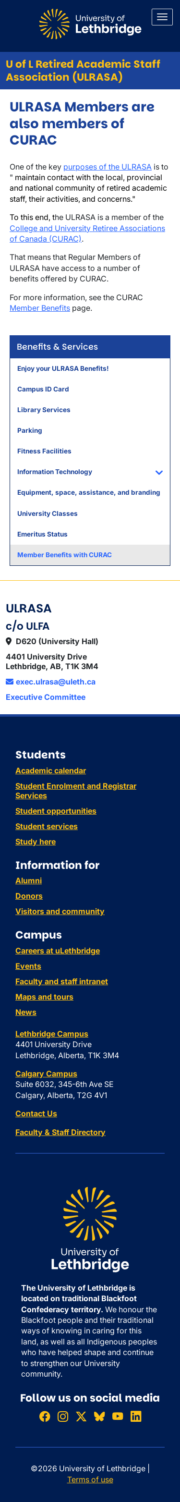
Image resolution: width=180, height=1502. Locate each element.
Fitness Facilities (44, 451)
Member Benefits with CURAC (64, 555)
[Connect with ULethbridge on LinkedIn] (136, 1416)
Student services (46, 826)
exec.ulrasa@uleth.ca (51, 681)
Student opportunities (55, 811)
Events (28, 966)
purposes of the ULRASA (107, 166)
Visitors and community (60, 911)
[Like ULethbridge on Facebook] (44, 1416)
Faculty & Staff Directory (60, 1132)
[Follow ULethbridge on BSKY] (99, 1416)
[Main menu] (162, 17)
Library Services (44, 410)
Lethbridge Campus (51, 1033)
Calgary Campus (46, 1073)
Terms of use (90, 1479)
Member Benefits (40, 308)
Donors (29, 896)
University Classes (47, 513)
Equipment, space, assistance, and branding (88, 492)
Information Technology (54, 472)
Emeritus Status (42, 534)
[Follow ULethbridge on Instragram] (63, 1416)
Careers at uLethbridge (57, 950)
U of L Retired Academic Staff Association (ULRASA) (83, 71)
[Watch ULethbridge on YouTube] (117, 1416)
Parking (29, 430)
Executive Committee (45, 697)
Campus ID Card (43, 389)
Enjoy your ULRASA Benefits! (63, 368)
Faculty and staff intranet (61, 981)
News (25, 1012)
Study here (35, 841)
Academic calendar (50, 770)
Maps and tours (44, 996)
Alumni (28, 880)
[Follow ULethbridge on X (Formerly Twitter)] (81, 1416)
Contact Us (36, 1113)
